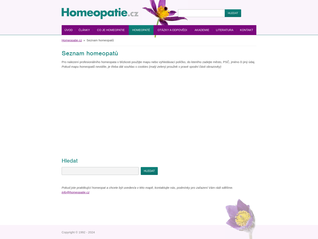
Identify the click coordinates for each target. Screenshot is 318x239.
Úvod (68, 30)
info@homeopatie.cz (75, 192)
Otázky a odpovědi (172, 30)
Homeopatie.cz (72, 40)
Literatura (224, 30)
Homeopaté (141, 30)
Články (84, 30)
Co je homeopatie (111, 30)
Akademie (201, 30)
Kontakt (246, 30)
